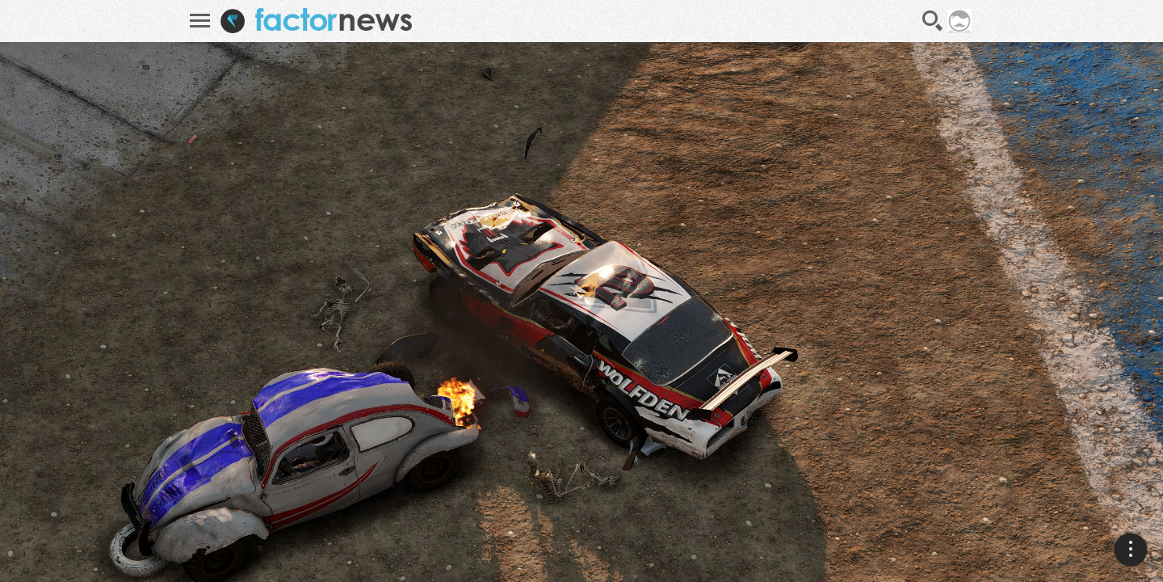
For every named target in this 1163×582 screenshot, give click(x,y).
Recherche (933, 21)
